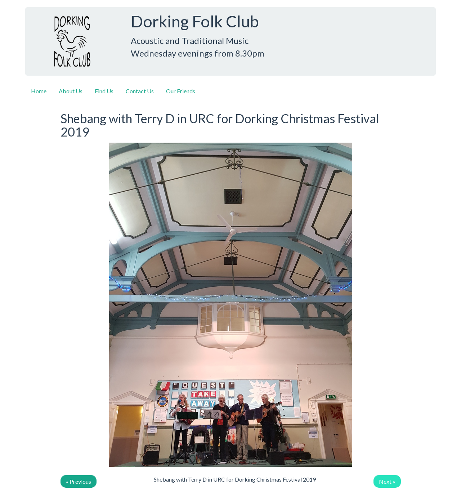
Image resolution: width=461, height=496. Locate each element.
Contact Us (140, 91)
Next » (387, 481)
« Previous (78, 481)
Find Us (104, 91)
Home (38, 91)
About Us (70, 91)
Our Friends (180, 91)
